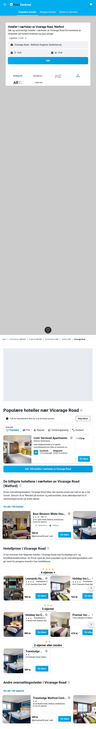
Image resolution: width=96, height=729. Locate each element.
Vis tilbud (84, 459)
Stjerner (38, 430)
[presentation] (81, 410)
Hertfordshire (50, 339)
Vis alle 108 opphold (13, 691)
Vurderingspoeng (58, 430)
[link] (48, 469)
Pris (26, 430)
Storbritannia (14, 339)
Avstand (78, 430)
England (32, 339)
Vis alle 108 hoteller (13, 506)
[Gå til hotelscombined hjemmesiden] (20, 4)
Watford (65, 339)
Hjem (4, 339)
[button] (5, 4)
